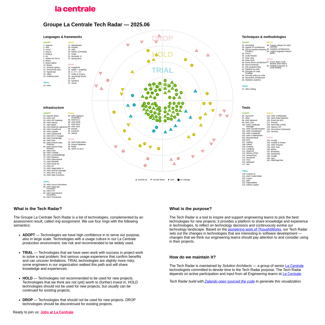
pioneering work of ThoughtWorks (254, 229)
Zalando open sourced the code (230, 281)
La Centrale (294, 266)
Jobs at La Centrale (57, 312)
